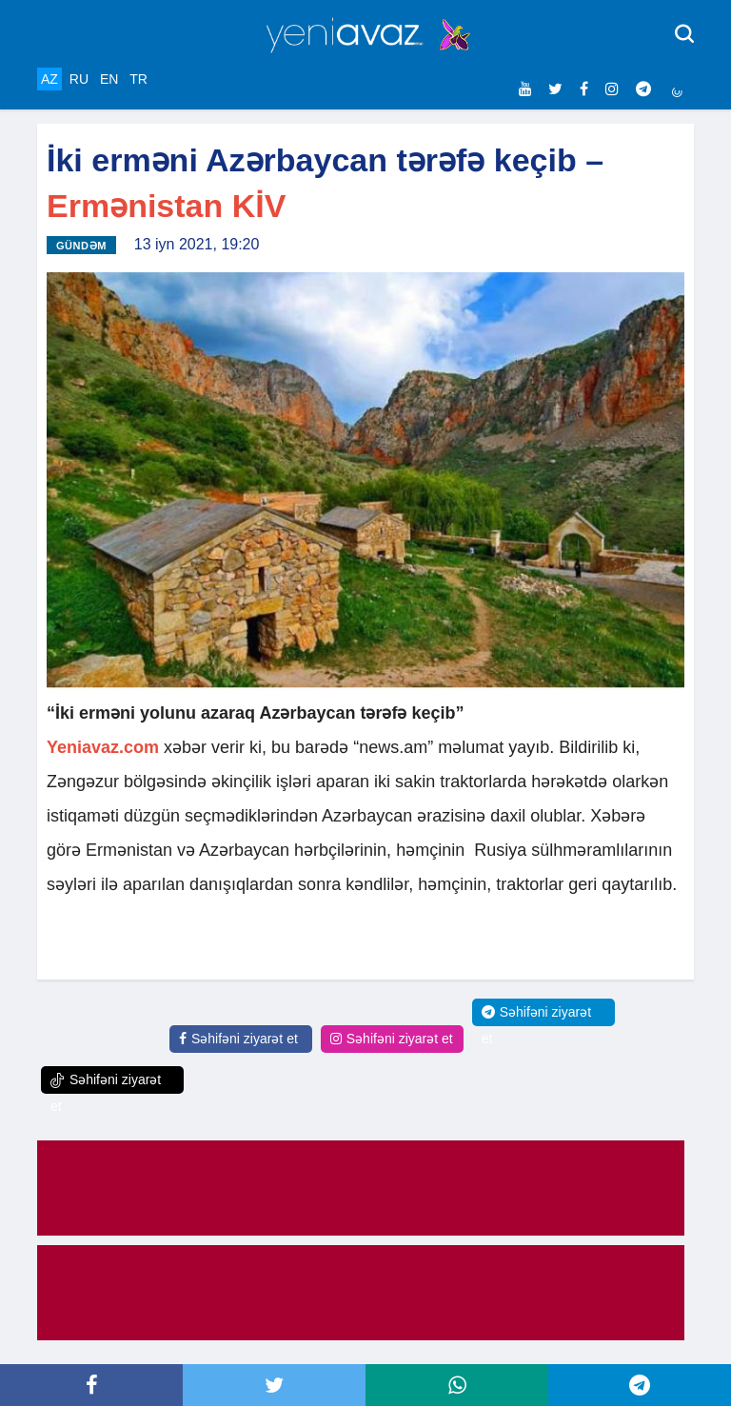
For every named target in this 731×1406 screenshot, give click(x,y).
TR (138, 79)
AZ (49, 79)
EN (109, 79)
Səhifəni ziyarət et (238, 1038)
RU (79, 79)
